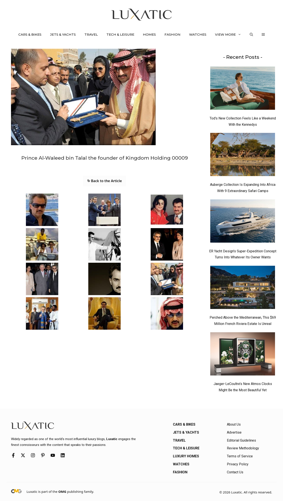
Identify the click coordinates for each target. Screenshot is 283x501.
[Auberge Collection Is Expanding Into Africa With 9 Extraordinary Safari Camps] (242, 155)
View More (230, 34)
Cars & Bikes (29, 34)
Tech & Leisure (120, 34)
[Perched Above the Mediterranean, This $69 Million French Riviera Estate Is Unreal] (242, 288)
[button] (251, 34)
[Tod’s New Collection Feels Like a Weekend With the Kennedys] (242, 89)
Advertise (234, 432)
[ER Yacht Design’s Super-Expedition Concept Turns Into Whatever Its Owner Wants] (242, 222)
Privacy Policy (237, 464)
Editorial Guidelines (241, 440)
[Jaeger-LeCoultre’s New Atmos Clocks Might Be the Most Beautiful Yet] (242, 355)
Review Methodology (243, 448)
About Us (234, 424)
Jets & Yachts (63, 34)
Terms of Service (240, 456)
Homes (149, 34)
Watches (197, 34)
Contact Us (235, 472)
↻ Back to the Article (104, 180)
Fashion (172, 34)
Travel (91, 34)
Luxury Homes (186, 456)
